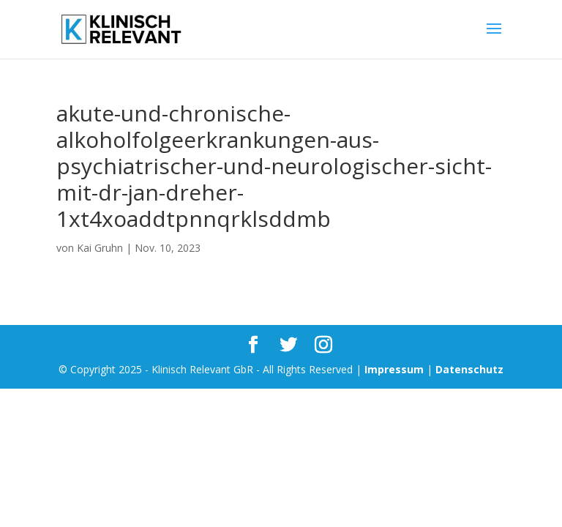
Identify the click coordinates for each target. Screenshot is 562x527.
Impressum (394, 369)
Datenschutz (469, 369)
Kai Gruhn (100, 248)
